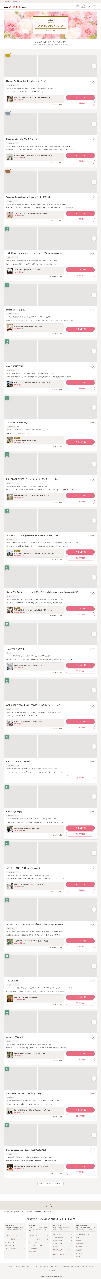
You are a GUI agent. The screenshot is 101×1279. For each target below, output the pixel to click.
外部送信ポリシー (45, 1267)
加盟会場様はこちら (56, 1267)
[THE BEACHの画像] (50, 966)
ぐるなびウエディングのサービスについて (82, 1267)
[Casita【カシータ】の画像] (50, 797)
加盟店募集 (66, 1267)
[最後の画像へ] (94, 66)
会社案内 (10, 1267)
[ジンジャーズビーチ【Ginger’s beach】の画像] (50, 853)
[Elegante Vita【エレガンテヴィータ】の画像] (50, 124)
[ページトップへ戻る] (50, 1205)
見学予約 (80, 103)
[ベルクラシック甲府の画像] (50, 634)
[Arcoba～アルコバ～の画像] (50, 1022)
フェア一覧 (80, 97)
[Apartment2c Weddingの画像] (50, 407)
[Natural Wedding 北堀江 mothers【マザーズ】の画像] (50, 66)
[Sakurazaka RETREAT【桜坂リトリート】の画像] (50, 1078)
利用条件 (22, 1267)
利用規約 (16, 1267)
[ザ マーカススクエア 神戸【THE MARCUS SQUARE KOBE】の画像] (50, 520)
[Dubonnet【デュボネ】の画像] (50, 295)
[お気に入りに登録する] (92, 81)
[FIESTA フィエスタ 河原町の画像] (50, 746)
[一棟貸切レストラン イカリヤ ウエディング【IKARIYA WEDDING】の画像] (50, 238)
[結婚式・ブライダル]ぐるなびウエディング (15, 1212)
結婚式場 (31, 1212)
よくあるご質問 (50, 1270)
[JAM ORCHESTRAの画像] (50, 351)
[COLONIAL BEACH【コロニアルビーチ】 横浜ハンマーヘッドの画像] (50, 690)
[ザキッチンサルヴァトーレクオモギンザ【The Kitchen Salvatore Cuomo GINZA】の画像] (50, 577)
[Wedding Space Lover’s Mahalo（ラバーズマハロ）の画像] (50, 182)
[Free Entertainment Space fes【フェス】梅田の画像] (50, 1135)
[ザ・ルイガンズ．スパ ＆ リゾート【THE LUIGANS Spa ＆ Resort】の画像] (50, 909)
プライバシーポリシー (32, 1267)
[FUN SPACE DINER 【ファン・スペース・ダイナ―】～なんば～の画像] (50, 464)
